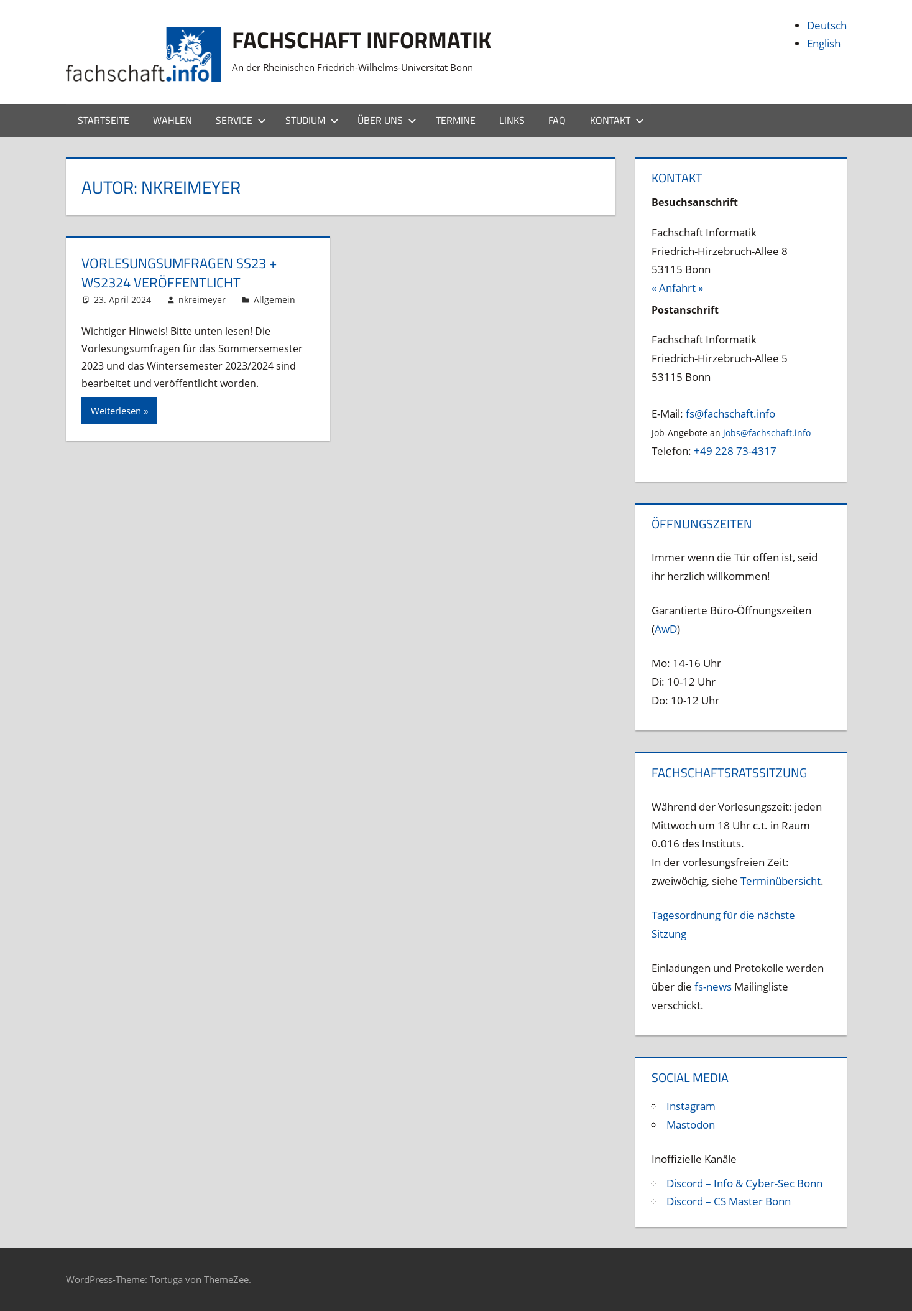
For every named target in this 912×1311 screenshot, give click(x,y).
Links (512, 120)
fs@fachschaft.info (730, 413)
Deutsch (827, 25)
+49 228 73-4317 (735, 451)
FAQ (557, 120)
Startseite (103, 120)
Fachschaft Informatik (361, 39)
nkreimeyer (202, 300)
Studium (312, 120)
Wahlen (172, 120)
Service (241, 120)
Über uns (387, 120)
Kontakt (617, 120)
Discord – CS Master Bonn (728, 1201)
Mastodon (690, 1124)
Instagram (691, 1106)
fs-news (713, 986)
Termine (456, 120)
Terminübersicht (780, 881)
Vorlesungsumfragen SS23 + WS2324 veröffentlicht (179, 273)
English (824, 43)
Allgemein (274, 300)
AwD (666, 629)
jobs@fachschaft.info (767, 433)
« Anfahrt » (677, 288)
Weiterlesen (116, 410)
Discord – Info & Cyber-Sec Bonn (744, 1183)
